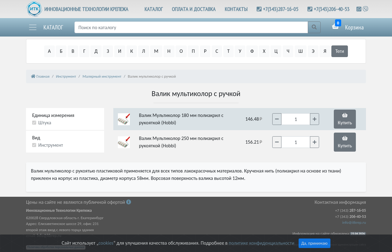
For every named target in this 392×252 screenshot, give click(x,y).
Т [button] (228, 51)
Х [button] (264, 51)
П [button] (193, 51)
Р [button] (205, 51)
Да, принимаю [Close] (314, 243)
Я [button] (324, 51)
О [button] (181, 51)
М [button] (156, 51)
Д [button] (95, 51)
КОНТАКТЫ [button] (236, 9)
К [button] (131, 51)
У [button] (240, 51)
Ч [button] (288, 51)
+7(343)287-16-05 (280, 9)
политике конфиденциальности (261, 243)
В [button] (73, 51)
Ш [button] (301, 51)
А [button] (49, 51)
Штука (44, 123)
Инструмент (50, 145)
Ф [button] (252, 51)
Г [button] (84, 51)
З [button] (108, 51)
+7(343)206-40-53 (331, 9)
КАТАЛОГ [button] (154, 9)
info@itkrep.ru (354, 222)
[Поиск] (191, 27)
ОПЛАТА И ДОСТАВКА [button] (194, 9)
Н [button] (169, 51)
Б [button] (61, 51)
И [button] (119, 51)
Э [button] (313, 51)
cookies (106, 243)
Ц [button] (275, 51)
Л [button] (143, 51)
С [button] (217, 51)
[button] (45, 27)
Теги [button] (339, 51)
